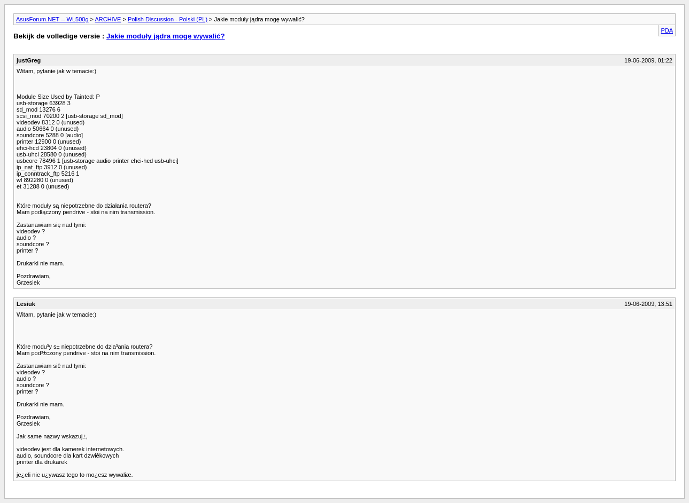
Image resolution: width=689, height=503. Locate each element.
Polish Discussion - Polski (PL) (167, 19)
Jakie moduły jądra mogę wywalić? (165, 36)
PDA (667, 30)
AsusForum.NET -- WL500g (52, 19)
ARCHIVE (108, 19)
